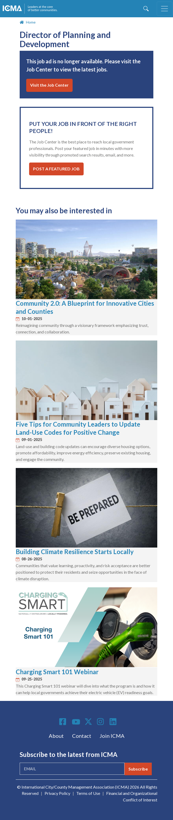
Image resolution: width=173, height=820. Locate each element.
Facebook (63, 722)
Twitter (88, 722)
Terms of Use (88, 793)
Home (31, 22)
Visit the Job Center (49, 84)
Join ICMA (112, 736)
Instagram (101, 722)
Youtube (76, 722)
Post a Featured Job (56, 168)
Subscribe (138, 768)
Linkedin (114, 722)
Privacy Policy (57, 793)
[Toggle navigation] (164, 9)
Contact (81, 736)
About (56, 736)
